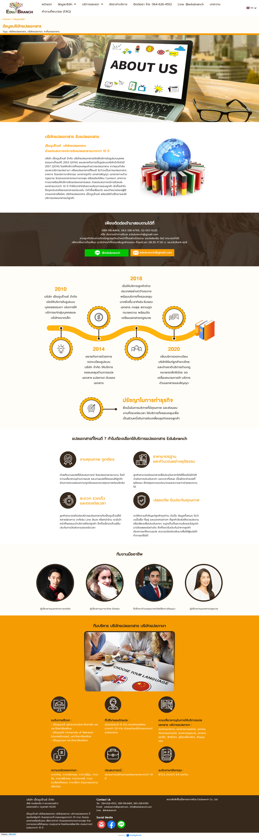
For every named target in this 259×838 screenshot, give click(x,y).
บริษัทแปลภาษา (35, 31)
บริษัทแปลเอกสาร (17, 31)
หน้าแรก (7, 19)
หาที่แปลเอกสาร (51, 31)
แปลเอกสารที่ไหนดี (87, 439)
